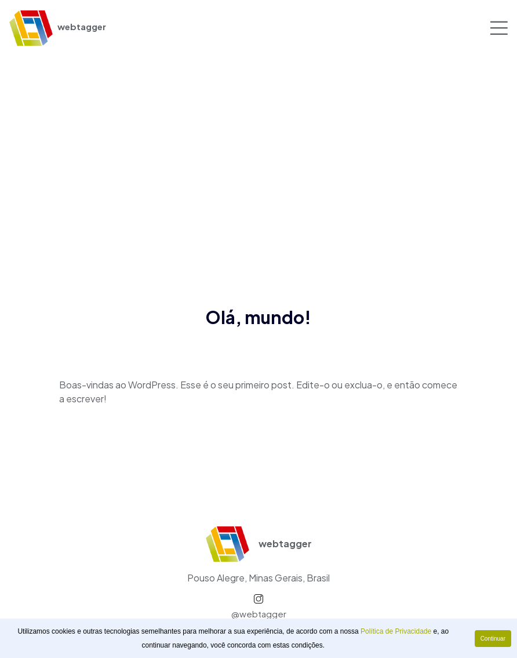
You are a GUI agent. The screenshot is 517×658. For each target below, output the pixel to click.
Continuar (492, 638)
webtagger (57, 26)
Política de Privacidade (396, 631)
